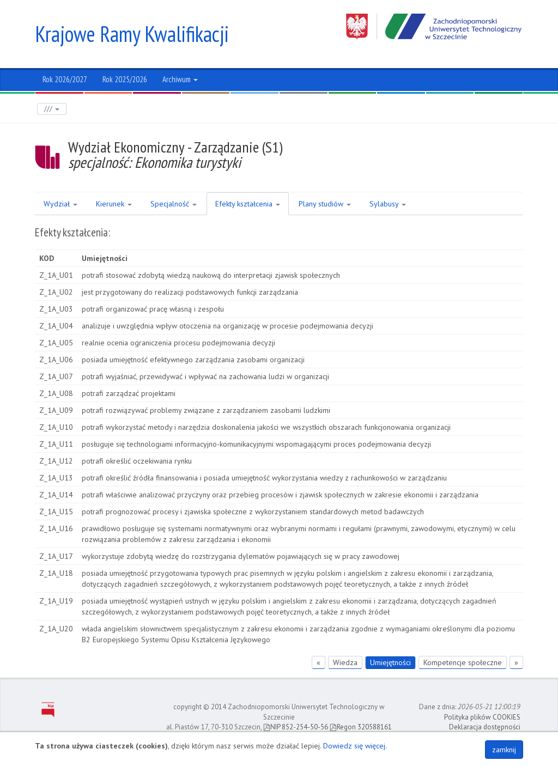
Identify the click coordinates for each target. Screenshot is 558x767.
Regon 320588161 (361, 727)
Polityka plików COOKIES (482, 717)
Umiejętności (390, 662)
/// (51, 108)
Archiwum (180, 79)
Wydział (60, 204)
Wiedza (345, 662)
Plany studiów (325, 204)
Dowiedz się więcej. (355, 746)
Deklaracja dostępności (484, 727)
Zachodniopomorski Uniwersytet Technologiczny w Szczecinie (434, 26)
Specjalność (173, 204)
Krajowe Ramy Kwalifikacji (132, 34)
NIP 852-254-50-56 (295, 727)
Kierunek (114, 204)
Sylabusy (387, 204)
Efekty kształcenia (247, 204)
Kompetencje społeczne (462, 662)
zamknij (504, 749)
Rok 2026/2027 (65, 79)
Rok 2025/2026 (124, 79)
